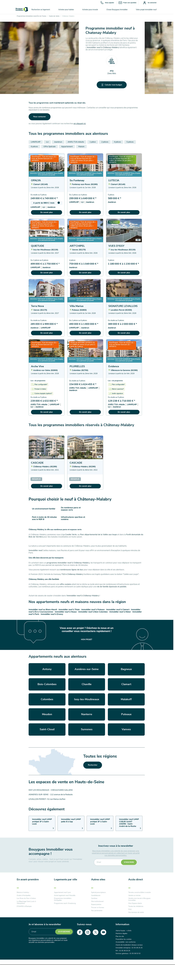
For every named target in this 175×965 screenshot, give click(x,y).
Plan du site (120, 936)
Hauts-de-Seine (54, 16)
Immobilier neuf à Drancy (52, 614)
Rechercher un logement (40, 9)
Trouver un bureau (97, 907)
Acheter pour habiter (66, 9)
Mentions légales (121, 933)
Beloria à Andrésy (23, 892)
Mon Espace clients (135, 903)
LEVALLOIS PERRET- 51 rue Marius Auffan (47, 799)
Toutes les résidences (135, 906)
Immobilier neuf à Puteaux (93, 610)
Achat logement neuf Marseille (64, 895)
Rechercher (92, 765)
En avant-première (28, 879)
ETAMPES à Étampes (24, 906)
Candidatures (95, 895)
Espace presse (96, 904)
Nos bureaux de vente (136, 912)
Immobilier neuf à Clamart (117, 610)
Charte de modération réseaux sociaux (129, 945)
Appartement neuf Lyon (62, 892)
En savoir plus (46, 212)
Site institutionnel (97, 901)
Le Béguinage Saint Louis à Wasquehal (26, 902)
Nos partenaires (96, 910)
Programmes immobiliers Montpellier (62, 899)
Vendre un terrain (134, 895)
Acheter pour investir (90, 9)
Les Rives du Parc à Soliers (26, 898)
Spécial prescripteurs (98, 892)
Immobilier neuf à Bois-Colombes (93, 612)
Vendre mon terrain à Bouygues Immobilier (139, 899)
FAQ (130, 909)
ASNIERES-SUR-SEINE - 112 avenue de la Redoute (51, 794)
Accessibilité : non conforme (125, 942)
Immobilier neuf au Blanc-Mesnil (43, 610)
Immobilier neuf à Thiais (69, 610)
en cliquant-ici (80, 124)
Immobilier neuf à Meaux (66, 612)
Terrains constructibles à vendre (139, 892)
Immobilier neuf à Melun (120, 612)
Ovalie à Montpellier (24, 895)
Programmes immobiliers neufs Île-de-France (31, 16)
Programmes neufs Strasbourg (65, 903)
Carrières (94, 898)
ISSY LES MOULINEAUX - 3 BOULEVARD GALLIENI (51, 790)
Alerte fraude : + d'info (123, 930)
